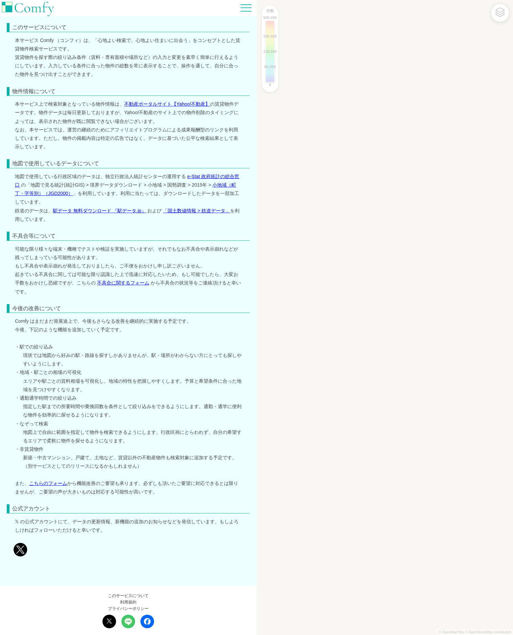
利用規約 (128, 602)
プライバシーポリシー (128, 608)
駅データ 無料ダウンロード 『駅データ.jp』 (99, 210)
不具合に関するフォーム (123, 282)
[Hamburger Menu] (246, 7)
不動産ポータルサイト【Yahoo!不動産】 (167, 104)
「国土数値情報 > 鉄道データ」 (196, 210)
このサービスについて (128, 595)
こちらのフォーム (48, 483)
